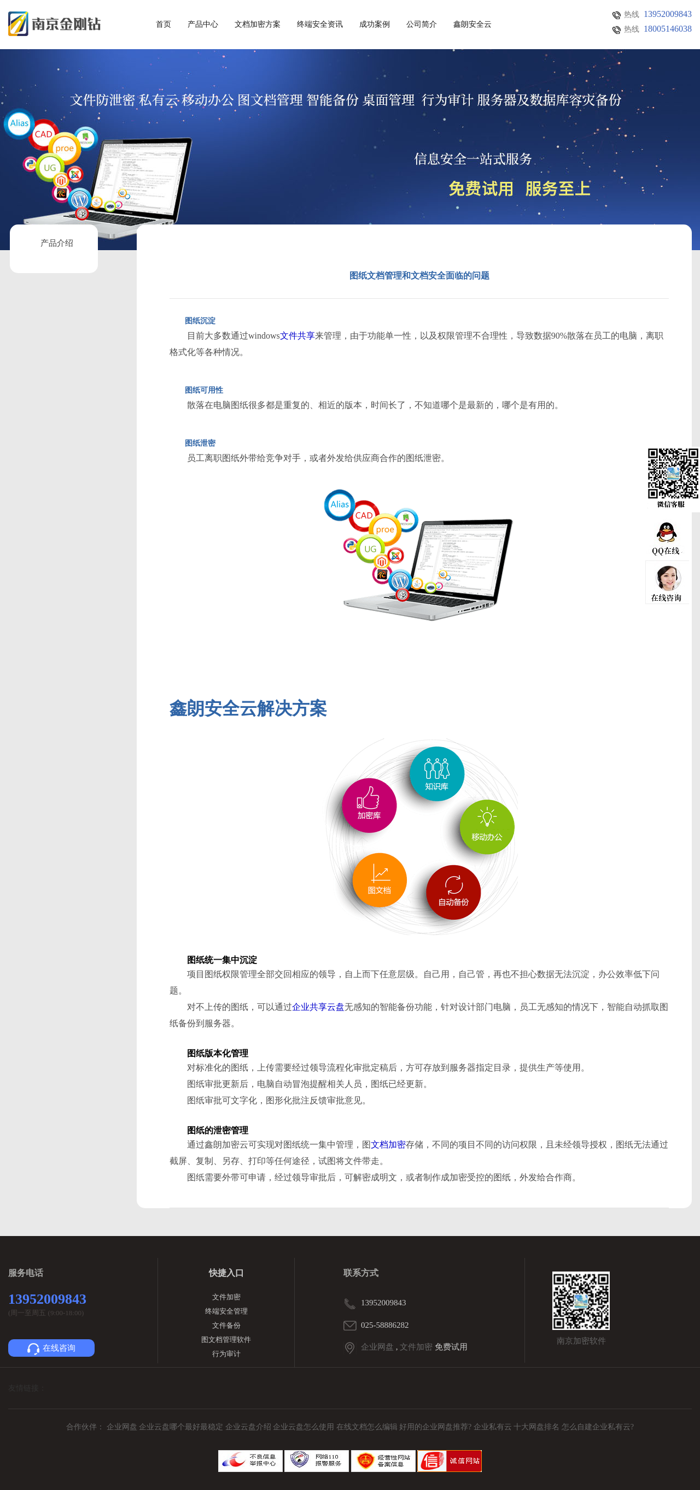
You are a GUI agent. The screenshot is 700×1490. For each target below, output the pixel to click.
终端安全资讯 (320, 24)
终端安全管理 (226, 1311)
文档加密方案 (258, 24)
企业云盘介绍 (249, 1427)
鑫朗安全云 (472, 24)
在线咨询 (51, 1349)
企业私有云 (494, 1427)
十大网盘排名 (536, 1427)
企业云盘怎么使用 (304, 1427)
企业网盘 (377, 1347)
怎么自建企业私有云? (598, 1427)
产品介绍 (56, 243)
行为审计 (226, 1354)
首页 (163, 24)
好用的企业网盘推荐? (436, 1427)
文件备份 (226, 1325)
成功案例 (374, 24)
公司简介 (421, 24)
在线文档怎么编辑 (367, 1427)
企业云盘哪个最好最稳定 (182, 1427)
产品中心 (203, 24)
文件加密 (226, 1297)
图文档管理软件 (226, 1339)
